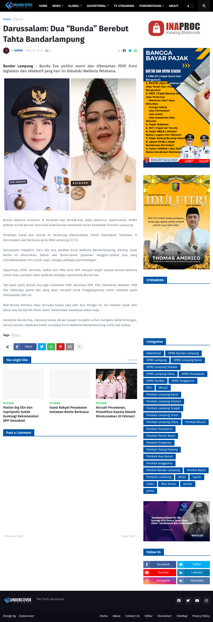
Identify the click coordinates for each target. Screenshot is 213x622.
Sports (197, 477)
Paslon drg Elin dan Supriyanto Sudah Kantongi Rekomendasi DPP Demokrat (21, 413)
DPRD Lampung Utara (160, 374)
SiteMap (182, 616)
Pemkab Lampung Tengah (163, 408)
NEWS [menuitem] (56, 6)
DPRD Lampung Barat (188, 360)
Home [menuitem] (43, 6)
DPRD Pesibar (155, 381)
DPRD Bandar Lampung (183, 353)
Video (150, 484)
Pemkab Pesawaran (159, 429)
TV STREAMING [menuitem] (124, 6)
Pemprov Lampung (158, 477)
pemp (150, 491)
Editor (148, 616)
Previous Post (14, 536)
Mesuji (163, 387)
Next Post (128, 536)
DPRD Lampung (156, 360)
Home (7, 19)
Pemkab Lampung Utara (162, 422)
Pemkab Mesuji (195, 422)
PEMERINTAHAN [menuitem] (150, 6)
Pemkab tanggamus (159, 463)
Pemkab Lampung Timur (162, 415)
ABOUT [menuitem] (173, 6)
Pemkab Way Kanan (159, 456)
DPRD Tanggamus (183, 381)
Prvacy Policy (201, 616)
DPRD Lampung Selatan (161, 367)
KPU (149, 387)
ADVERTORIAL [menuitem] (96, 6)
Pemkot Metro (196, 470)
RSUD (181, 477)
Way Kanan (168, 484)
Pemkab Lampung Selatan (163, 401)
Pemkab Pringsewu (158, 442)
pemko (187, 484)
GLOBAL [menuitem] (73, 6)
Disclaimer (164, 616)
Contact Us (132, 616)
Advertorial (153, 353)
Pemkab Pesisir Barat (160, 436)
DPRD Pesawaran (193, 374)
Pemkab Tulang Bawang (162, 449)
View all (132, 359)
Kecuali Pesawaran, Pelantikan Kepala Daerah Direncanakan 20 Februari (116, 411)
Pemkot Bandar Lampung (163, 470)
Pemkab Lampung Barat (162, 394)
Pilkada (18, 19)
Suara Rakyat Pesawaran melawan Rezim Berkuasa (69, 409)
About (116, 616)
